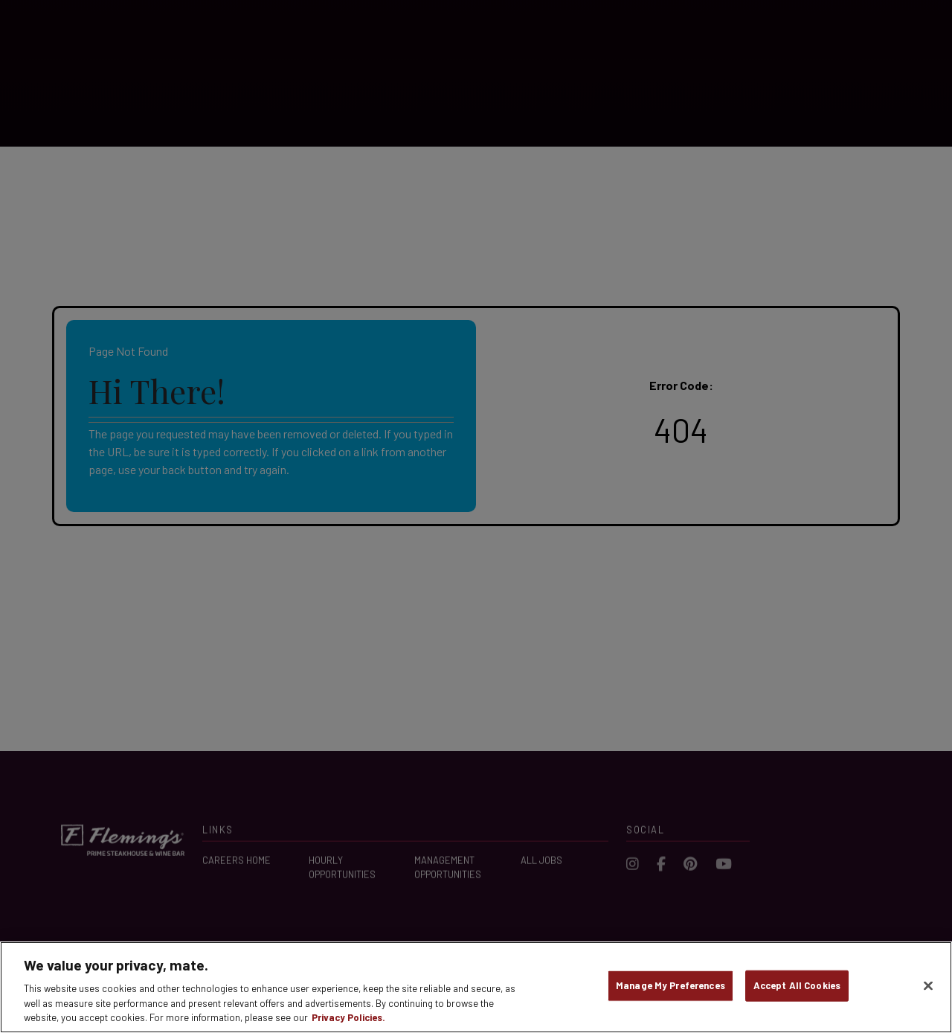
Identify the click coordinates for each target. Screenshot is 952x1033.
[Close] (928, 986)
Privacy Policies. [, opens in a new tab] (348, 1017)
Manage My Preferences (670, 985)
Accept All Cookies (796, 985)
